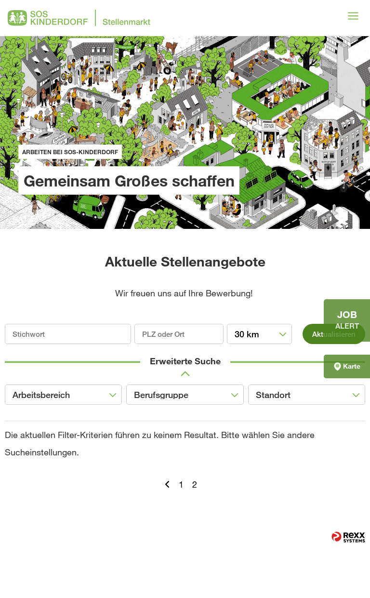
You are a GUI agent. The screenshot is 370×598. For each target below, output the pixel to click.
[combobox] (259, 334)
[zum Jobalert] (347, 320)
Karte (347, 366)
